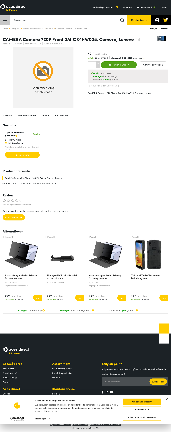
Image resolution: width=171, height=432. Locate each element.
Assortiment (61, 363)
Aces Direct (11, 388)
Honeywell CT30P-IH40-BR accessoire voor (62, 277)
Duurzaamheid (144, 7)
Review (45, 115)
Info (37, 297)
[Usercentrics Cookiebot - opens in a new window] (17, 427)
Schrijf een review (13, 217)
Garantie (7, 115)
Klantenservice (63, 388)
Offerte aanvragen (153, 64)
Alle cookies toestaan (142, 410)
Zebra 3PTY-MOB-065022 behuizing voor (145, 277)
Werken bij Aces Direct (103, 7)
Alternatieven (62, 115)
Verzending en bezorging (64, 398)
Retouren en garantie (62, 402)
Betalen (56, 393)
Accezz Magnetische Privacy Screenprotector (21, 277)
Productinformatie (27, 115)
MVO (5, 402)
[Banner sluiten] (167, 407)
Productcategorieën (62, 368)
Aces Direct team (11, 398)
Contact (164, 7)
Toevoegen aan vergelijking (103, 85)
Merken (56, 377)
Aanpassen (142, 418)
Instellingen (40, 426)
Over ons (127, 7)
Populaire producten (62, 373)
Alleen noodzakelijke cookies (142, 425)
